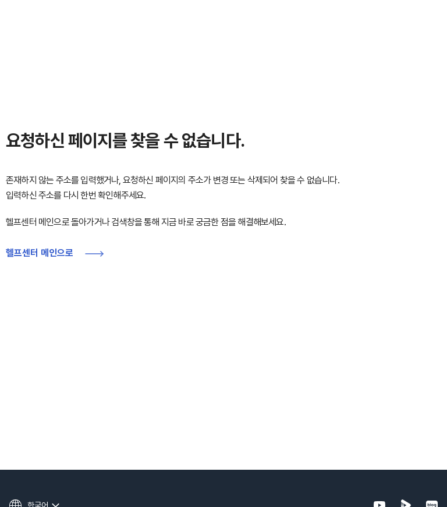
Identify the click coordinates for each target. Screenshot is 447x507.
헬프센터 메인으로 (39, 252)
